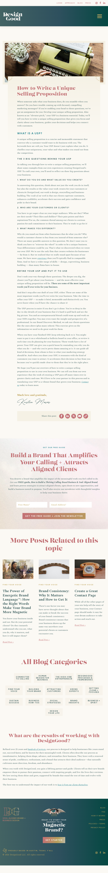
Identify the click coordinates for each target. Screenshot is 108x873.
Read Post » (8, 642)
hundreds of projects (37, 749)
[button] (99, 16)
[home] (13, 16)
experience (42, 258)
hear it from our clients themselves (73, 784)
